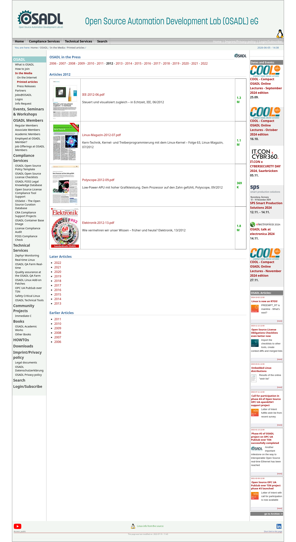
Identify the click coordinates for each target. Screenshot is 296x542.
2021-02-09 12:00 (257, 478)
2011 (100, 63)
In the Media (57, 47)
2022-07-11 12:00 (257, 392)
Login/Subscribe (270, 41)
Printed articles (76, 47)
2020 (185, 63)
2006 (52, 63)
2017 (156, 63)
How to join (22, 69)
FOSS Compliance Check (26, 238)
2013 (119, 63)
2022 (204, 63)
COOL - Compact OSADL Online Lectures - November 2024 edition (265, 267)
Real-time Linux (25, 260)
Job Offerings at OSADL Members (30, 148)
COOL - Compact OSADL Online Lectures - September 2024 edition (266, 84)
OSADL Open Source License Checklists (28, 175)
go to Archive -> (273, 513)
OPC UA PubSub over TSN (28, 289)
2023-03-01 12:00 (257, 364)
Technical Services (21, 248)
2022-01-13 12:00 (257, 430)
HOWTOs (21, 339)
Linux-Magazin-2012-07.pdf (101, 135)
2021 (194, 63)
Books (18, 321)
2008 (71, 63)
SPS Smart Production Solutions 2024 (266, 204)
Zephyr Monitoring (27, 255)
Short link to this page (273, 531)
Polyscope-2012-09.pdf (98, 180)
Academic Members (27, 134)
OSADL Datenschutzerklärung (29, 368)
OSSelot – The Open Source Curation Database (27, 204)
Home (217, 41)
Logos (19, 99)
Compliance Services (23, 158)
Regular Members (26, 125)
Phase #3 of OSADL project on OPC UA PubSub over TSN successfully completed (265, 438)
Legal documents (26, 362)
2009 (81, 63)
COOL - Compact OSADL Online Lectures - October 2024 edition (265, 125)
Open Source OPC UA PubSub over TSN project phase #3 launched (266, 485)
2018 (166, 63)
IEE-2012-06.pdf (93, 94)
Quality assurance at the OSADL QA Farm (28, 273)
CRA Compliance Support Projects (25, 214)
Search (19, 380)
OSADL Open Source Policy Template (28, 167)
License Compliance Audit (27, 230)
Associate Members (27, 130)
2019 (175, 63)
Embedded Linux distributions (261, 369)
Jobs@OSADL (23, 95)
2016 (147, 63)
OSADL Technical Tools (29, 300)
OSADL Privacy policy (28, 374)
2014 (128, 63)
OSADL (44, 47)
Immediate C (23, 316)
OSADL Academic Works (26, 328)
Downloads (23, 346)
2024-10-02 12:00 (257, 297)
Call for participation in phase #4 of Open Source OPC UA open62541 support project (266, 400)
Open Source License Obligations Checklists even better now (264, 332)
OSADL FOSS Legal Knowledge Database (28, 183)
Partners (20, 90)
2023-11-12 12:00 (257, 326)
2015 (138, 63)
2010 (90, 63)
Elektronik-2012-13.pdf (98, 223)
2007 (62, 63)
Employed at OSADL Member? (27, 140)
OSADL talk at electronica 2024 (265, 230)
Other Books (23, 334)
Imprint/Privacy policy (240, 41)
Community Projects (23, 308)
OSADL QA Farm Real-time (29, 265)
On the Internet (27, 77)
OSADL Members (28, 120)
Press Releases (26, 86)
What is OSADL (24, 64)
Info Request (23, 103)
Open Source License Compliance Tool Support (28, 193)
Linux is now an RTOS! (264, 301)
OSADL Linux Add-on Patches (28, 281)
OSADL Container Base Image (29, 222)
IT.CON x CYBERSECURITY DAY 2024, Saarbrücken (265, 164)
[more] (279, 321)
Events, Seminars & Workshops (28, 111)
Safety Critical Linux (27, 296)
